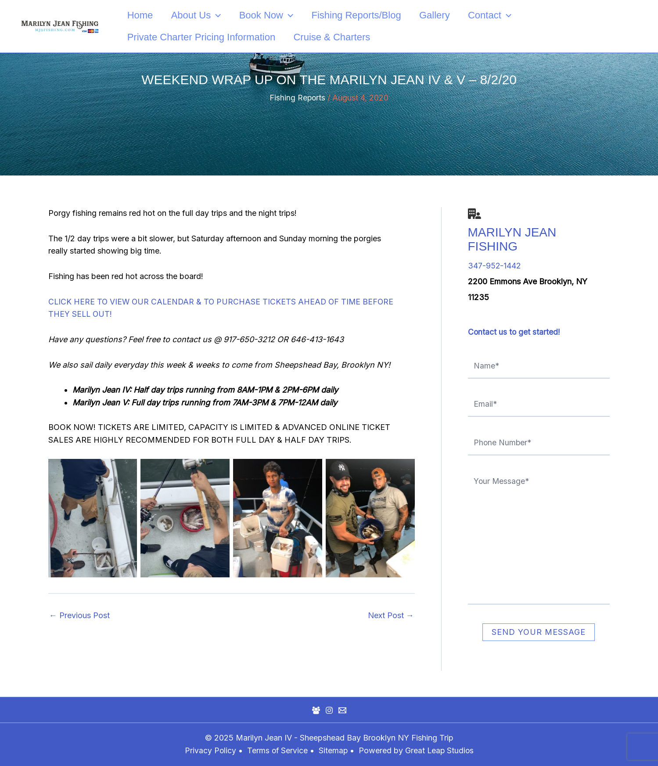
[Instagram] (329, 710)
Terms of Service (276, 750)
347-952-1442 (494, 265)
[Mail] (342, 710)
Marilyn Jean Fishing (512, 239)
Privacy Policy (209, 750)
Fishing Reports (297, 97)
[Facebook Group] (316, 710)
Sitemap (334, 750)
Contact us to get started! (514, 331)
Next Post (391, 615)
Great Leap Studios (440, 750)
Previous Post (79, 615)
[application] (217, 15)
